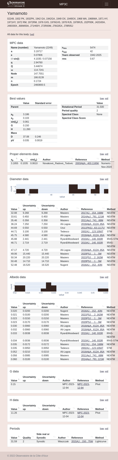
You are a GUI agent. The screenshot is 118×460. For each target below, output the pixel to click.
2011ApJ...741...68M (92, 220)
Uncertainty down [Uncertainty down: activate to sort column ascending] (48, 207)
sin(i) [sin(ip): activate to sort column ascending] (33, 159)
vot (32, 34)
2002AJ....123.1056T (92, 231)
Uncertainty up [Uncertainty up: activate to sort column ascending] (29, 207)
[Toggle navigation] (106, 4)
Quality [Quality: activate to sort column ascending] (27, 437)
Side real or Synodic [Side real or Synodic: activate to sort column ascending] (43, 436)
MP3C (64, 4)
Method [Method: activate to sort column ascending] (105, 159)
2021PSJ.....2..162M (92, 257)
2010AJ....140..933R (92, 239)
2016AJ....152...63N (91, 265)
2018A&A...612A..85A (92, 224)
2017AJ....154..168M (92, 213)
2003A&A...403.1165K (87, 163)
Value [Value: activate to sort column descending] (14, 209)
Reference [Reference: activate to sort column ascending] (81, 159)
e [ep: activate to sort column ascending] (22, 159)
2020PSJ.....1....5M (91, 253)
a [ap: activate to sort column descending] (12, 159)
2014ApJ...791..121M (92, 216)
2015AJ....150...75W (82, 441)
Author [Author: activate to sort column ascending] (46, 159)
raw (102, 98)
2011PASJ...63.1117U (93, 228)
